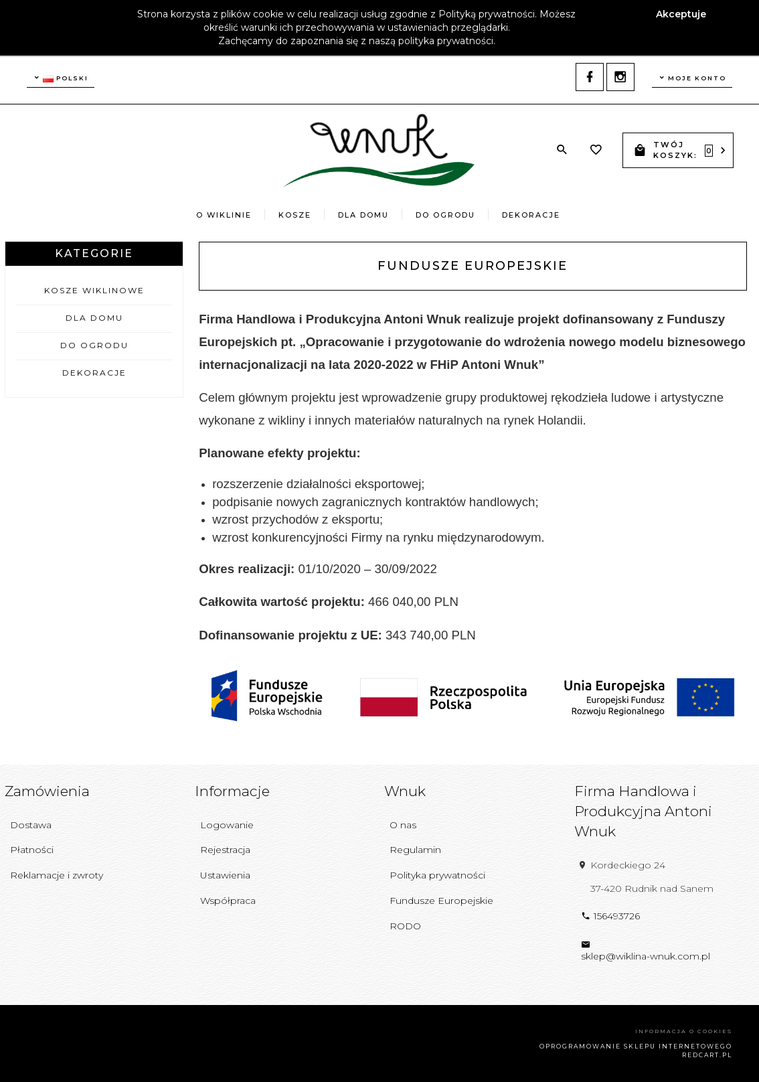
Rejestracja (225, 850)
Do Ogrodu (445, 215)
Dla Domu (363, 215)
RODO (405, 926)
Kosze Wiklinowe (94, 290)
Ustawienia (225, 875)
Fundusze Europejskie (441, 901)
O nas (403, 825)
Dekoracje (531, 215)
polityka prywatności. (446, 41)
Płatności (32, 850)
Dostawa (31, 825)
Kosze (294, 215)
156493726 (610, 916)
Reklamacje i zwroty (56, 875)
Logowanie (227, 825)
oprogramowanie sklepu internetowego (635, 1046)
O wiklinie (224, 215)
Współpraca (228, 901)
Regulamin (415, 850)
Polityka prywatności (437, 875)
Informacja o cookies (683, 1031)
